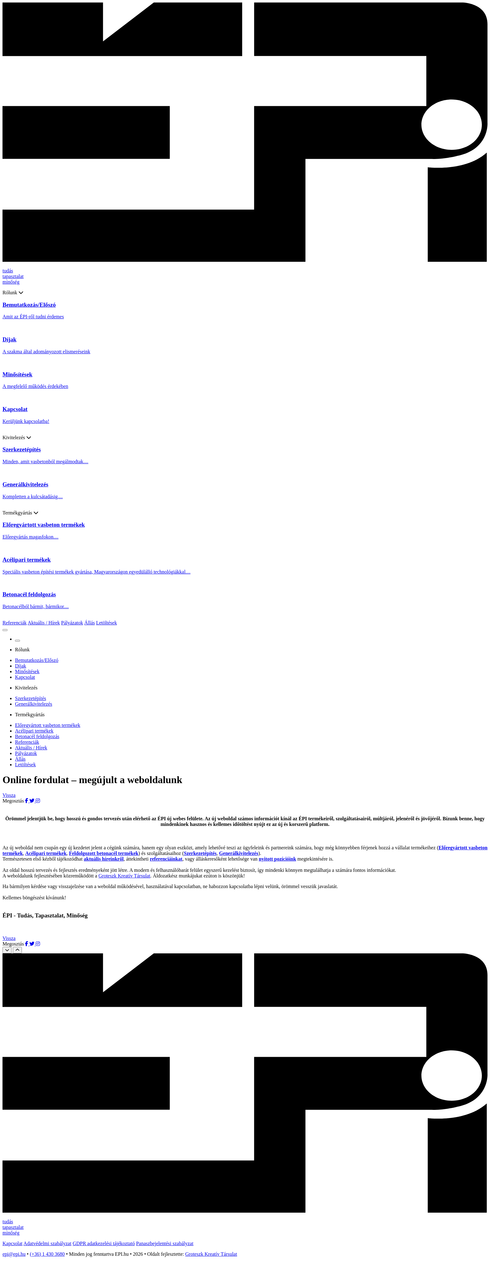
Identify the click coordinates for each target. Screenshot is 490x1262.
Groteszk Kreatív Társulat (124, 875)
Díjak (20, 665)
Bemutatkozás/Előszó (36, 660)
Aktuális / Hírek (44, 622)
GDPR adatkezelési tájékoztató (103, 1243)
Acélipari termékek (34, 730)
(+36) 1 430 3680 (47, 1254)
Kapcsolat (25, 677)
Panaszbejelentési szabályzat (164, 1243)
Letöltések (106, 622)
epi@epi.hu (14, 1254)
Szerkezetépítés (30, 698)
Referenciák (14, 622)
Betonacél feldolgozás (37, 736)
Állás (89, 622)
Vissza (9, 795)
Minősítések (27, 671)
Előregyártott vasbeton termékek (47, 725)
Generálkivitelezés (33, 704)
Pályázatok (72, 622)
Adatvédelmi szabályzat (47, 1243)
